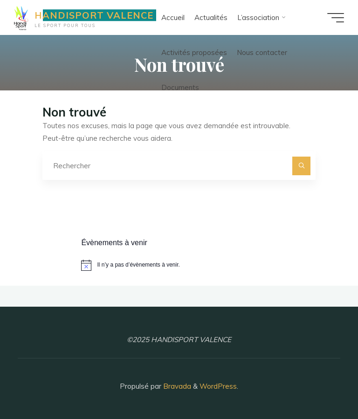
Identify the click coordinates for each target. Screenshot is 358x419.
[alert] (178, 265)
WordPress (218, 386)
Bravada (176, 386)
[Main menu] (335, 17)
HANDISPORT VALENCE (93, 15)
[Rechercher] (301, 166)
